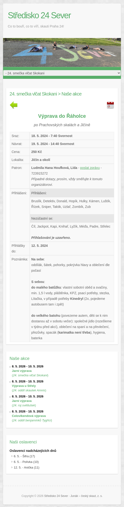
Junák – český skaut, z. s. (87, 496)
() (30, 371)
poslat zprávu (90, 168)
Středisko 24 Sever (39, 15)
